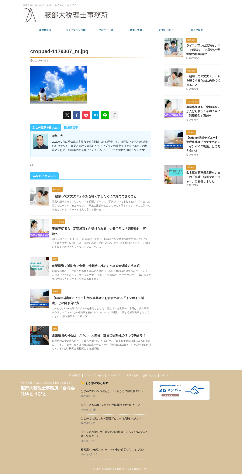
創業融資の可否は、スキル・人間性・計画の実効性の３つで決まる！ (99, 335)
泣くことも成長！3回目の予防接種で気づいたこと (111, 404)
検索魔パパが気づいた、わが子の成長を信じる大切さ (112, 449)
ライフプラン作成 (75, 30)
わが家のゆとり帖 (96, 383)
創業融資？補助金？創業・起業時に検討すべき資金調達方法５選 (96, 265)
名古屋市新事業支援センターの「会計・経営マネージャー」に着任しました (203, 176)
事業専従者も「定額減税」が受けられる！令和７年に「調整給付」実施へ (203, 111)
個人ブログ (197, 30)
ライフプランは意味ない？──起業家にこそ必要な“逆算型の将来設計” (203, 50)
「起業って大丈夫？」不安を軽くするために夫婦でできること (94, 196)
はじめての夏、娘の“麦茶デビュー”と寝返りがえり (111, 418)
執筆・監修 (136, 30)
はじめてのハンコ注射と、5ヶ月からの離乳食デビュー (113, 390)
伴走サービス (106, 30)
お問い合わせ (166, 30)
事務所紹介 (45, 30)
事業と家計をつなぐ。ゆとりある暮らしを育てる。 (47, 382)
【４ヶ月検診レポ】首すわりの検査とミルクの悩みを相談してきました (114, 433)
